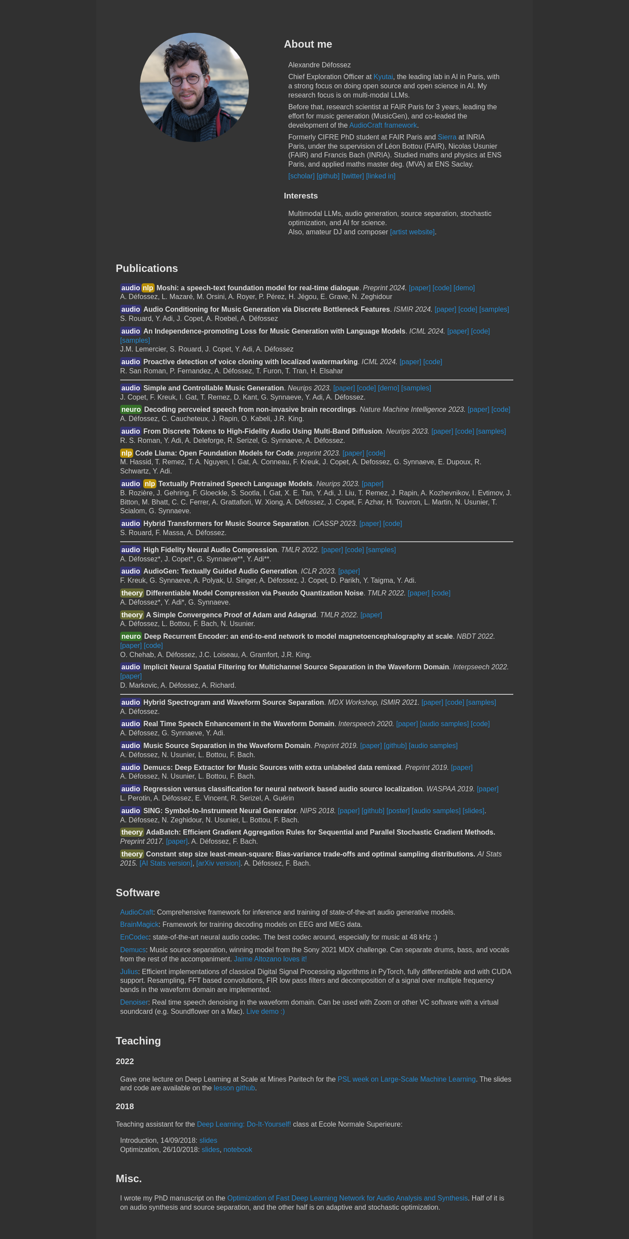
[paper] (420, 288)
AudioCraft (136, 912)
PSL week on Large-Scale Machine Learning (407, 1079)
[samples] (494, 309)
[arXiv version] (218, 863)
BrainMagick (139, 924)
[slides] (473, 810)
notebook (238, 1149)
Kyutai (383, 76)
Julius (129, 971)
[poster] (398, 810)
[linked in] (381, 176)
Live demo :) (265, 1011)
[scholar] (301, 176)
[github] (328, 176)
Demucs (133, 950)
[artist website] (412, 232)
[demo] (464, 288)
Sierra (447, 137)
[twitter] (353, 176)
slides (208, 1140)
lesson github (234, 1088)
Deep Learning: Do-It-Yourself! (244, 1124)
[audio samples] (444, 723)
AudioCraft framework (383, 125)
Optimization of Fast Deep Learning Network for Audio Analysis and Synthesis (347, 1198)
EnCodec (134, 937)
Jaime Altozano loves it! (270, 959)
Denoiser (134, 1002)
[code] (442, 288)
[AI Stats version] (166, 863)
